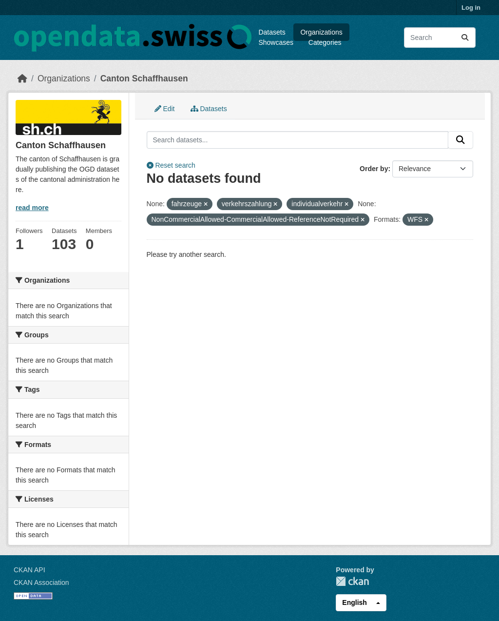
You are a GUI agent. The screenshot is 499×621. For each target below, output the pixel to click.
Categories (325, 42)
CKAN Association (41, 582)
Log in (470, 7)
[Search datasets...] (440, 37)
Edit (164, 109)
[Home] (22, 78)
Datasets (271, 32)
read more (32, 208)
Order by (374, 169)
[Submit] (465, 37)
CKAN (352, 581)
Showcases (275, 42)
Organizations (321, 32)
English (354, 602)
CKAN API (29, 570)
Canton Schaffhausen (144, 78)
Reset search (171, 165)
